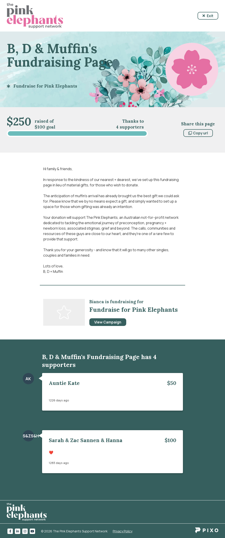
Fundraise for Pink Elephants (45, 86)
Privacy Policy (122, 531)
